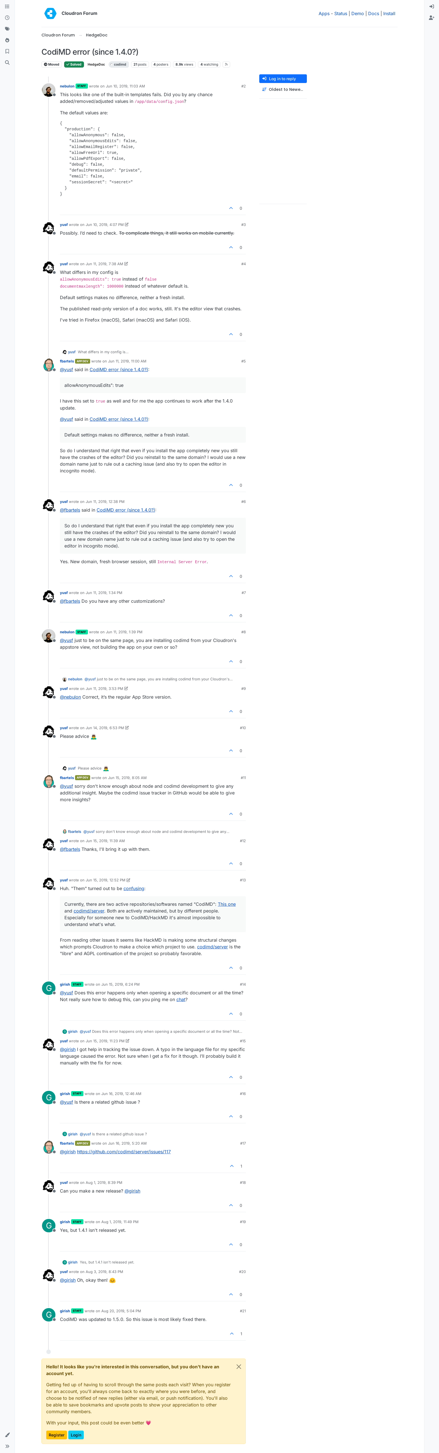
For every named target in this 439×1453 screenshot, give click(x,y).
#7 (244, 592)
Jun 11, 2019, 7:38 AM (104, 264)
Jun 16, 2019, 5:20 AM (127, 1143)
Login (76, 1435)
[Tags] (7, 29)
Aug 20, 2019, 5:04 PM (121, 1311)
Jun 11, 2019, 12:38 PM (105, 501)
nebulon (67, 86)
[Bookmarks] (7, 51)
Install (389, 13)
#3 (243, 224)
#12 (243, 840)
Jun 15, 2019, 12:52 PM (105, 880)
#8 (243, 632)
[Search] (7, 62)
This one (227, 904)
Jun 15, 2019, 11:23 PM (105, 1041)
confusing (133, 888)
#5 (243, 361)
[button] (7, 1435)
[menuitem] (432, 6)
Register (56, 1435)
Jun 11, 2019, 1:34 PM (104, 592)
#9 (243, 688)
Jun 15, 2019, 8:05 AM (127, 777)
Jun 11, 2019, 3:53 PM (104, 688)
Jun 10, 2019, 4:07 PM (105, 224)
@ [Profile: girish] (68, 1049)
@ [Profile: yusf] (66, 369)
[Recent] (7, 17)
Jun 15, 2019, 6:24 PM (120, 984)
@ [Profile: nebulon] (70, 697)
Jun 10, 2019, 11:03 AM (125, 86)
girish (65, 984)
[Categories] (7, 6)
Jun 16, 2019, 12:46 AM (121, 1093)
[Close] (239, 1367)
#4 (243, 264)
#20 (242, 1271)
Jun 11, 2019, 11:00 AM (127, 361)
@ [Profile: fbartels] (70, 510)
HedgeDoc (96, 64)
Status (340, 13)
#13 (243, 880)
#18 (243, 1182)
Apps (324, 13)
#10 (243, 728)
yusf (64, 224)
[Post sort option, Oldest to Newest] (283, 89)
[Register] (432, 17)
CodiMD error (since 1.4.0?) (119, 369)
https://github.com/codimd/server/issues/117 (124, 1151)
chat (180, 999)
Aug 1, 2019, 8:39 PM (104, 1182)
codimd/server (89, 911)
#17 (243, 1143)
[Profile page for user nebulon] (48, 90)
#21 (243, 1311)
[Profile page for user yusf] (48, 228)
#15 (243, 1041)
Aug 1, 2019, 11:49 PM (120, 1221)
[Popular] (7, 40)
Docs (373, 13)
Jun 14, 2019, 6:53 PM (105, 728)
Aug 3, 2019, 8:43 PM (104, 1271)
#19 (243, 1221)
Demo (357, 13)
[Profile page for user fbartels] (48, 365)
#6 (243, 501)
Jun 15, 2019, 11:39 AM (105, 840)
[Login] (432, 6)
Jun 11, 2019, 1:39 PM (124, 632)
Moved (51, 64)
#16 (243, 1093)
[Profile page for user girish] (48, 988)
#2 (243, 86)
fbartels (67, 361)
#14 (243, 984)
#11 (243, 777)
